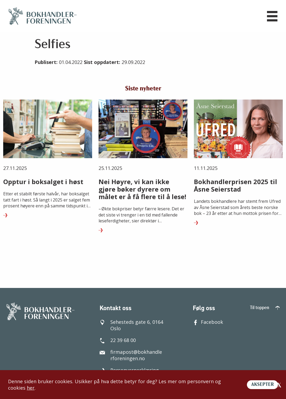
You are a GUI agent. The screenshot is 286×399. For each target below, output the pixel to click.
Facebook (208, 322)
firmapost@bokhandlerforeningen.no (131, 355)
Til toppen (265, 307)
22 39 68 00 (118, 340)
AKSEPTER (262, 384)
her (31, 388)
